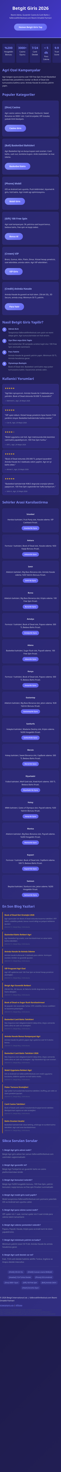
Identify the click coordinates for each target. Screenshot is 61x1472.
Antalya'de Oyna (30, 633)
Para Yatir (14, 306)
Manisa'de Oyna (30, 842)
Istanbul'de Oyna (30, 528)
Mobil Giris (14, 201)
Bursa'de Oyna (30, 607)
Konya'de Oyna (30, 685)
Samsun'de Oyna (30, 895)
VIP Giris (13, 271)
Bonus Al (13, 236)
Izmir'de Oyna (30, 580)
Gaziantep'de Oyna (30, 711)
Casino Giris (15, 128)
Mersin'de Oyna (30, 764)
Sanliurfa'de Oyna (30, 738)
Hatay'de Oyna (30, 816)
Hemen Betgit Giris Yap (30, 27)
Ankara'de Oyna (30, 554)
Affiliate (19, 1305)
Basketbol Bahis (17, 166)
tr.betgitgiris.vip (7, 1305)
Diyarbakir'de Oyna (30, 790)
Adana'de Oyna (30, 659)
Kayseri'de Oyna (30, 869)
